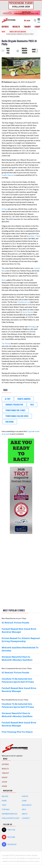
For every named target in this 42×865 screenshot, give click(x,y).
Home (4, 786)
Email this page (8, 51)
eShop (37, 26)
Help (24, 809)
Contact (26, 818)
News (3, 31)
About (25, 814)
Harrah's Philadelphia (14, 404)
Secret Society (28, 312)
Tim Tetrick (6, 343)
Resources (26, 805)
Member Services (9, 814)
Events (25, 796)
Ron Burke (9, 421)
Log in (30, 431)
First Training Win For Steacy (17, 731)
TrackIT (27, 26)
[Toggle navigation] (38, 20)
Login (28, 20)
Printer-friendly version (24, 51)
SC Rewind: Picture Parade (15, 622)
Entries (5, 26)
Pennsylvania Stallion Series (17, 416)
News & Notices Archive (18, 31)
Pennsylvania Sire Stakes (15, 410)
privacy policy (34, 861)
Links (24, 801)
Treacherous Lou (23, 302)
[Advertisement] (21, 571)
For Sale (6, 809)
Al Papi (4, 209)
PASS (32, 404)
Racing (5, 796)
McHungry (32, 327)
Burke (4, 280)
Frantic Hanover (8, 175)
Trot (4, 805)
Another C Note (34, 236)
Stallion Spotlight (10, 818)
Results (16, 26)
